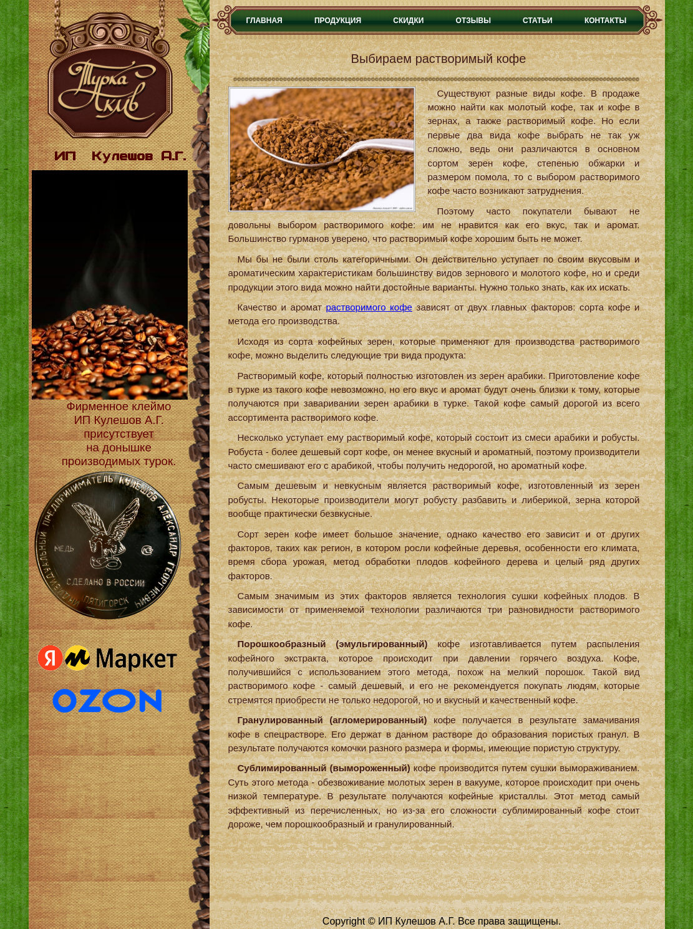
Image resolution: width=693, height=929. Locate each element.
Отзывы (473, 20)
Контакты (605, 20)
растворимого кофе (369, 307)
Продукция (337, 20)
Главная (264, 20)
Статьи (538, 20)
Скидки (408, 20)
